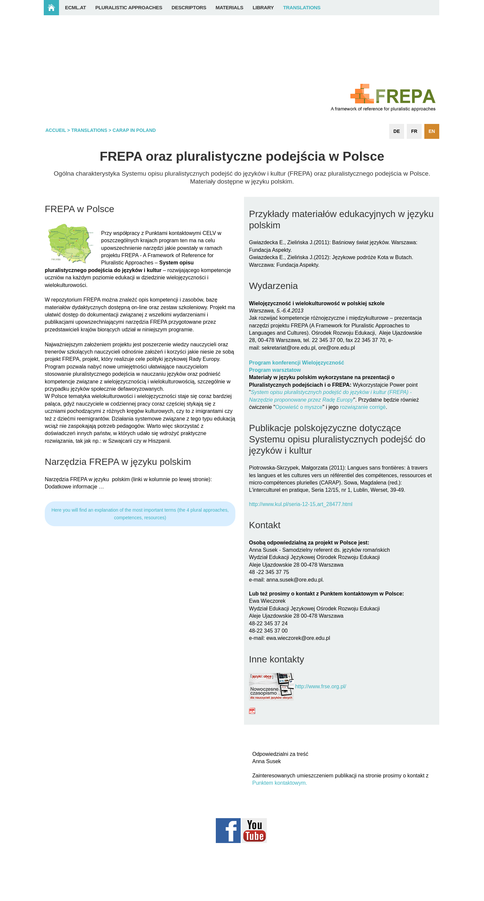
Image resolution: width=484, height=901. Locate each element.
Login (426, 897)
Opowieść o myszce (298, 407)
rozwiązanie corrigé (363, 407)
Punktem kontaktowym (279, 783)
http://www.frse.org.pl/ (320, 686)
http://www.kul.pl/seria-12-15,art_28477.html (300, 504)
